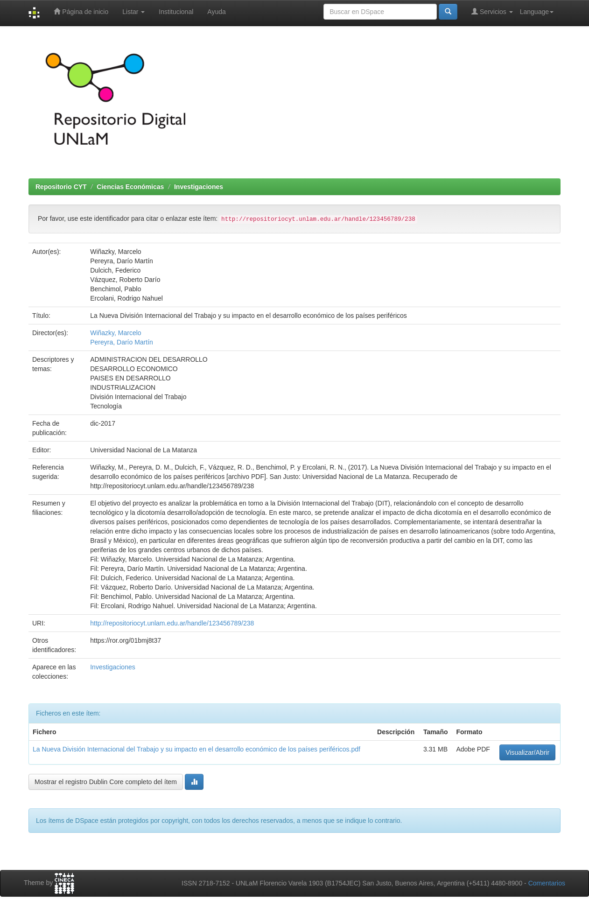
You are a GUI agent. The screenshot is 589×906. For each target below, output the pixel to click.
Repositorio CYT (61, 186)
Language (537, 11)
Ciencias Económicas (130, 186)
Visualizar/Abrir (527, 752)
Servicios (492, 11)
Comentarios (546, 883)
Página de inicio (81, 11)
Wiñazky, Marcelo (115, 333)
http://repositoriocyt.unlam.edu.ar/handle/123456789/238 (172, 623)
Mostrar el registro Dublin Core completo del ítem (106, 782)
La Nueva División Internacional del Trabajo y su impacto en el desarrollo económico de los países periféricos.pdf (196, 749)
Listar (133, 11)
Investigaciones (198, 186)
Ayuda (216, 11)
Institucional (176, 11)
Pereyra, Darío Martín (121, 342)
